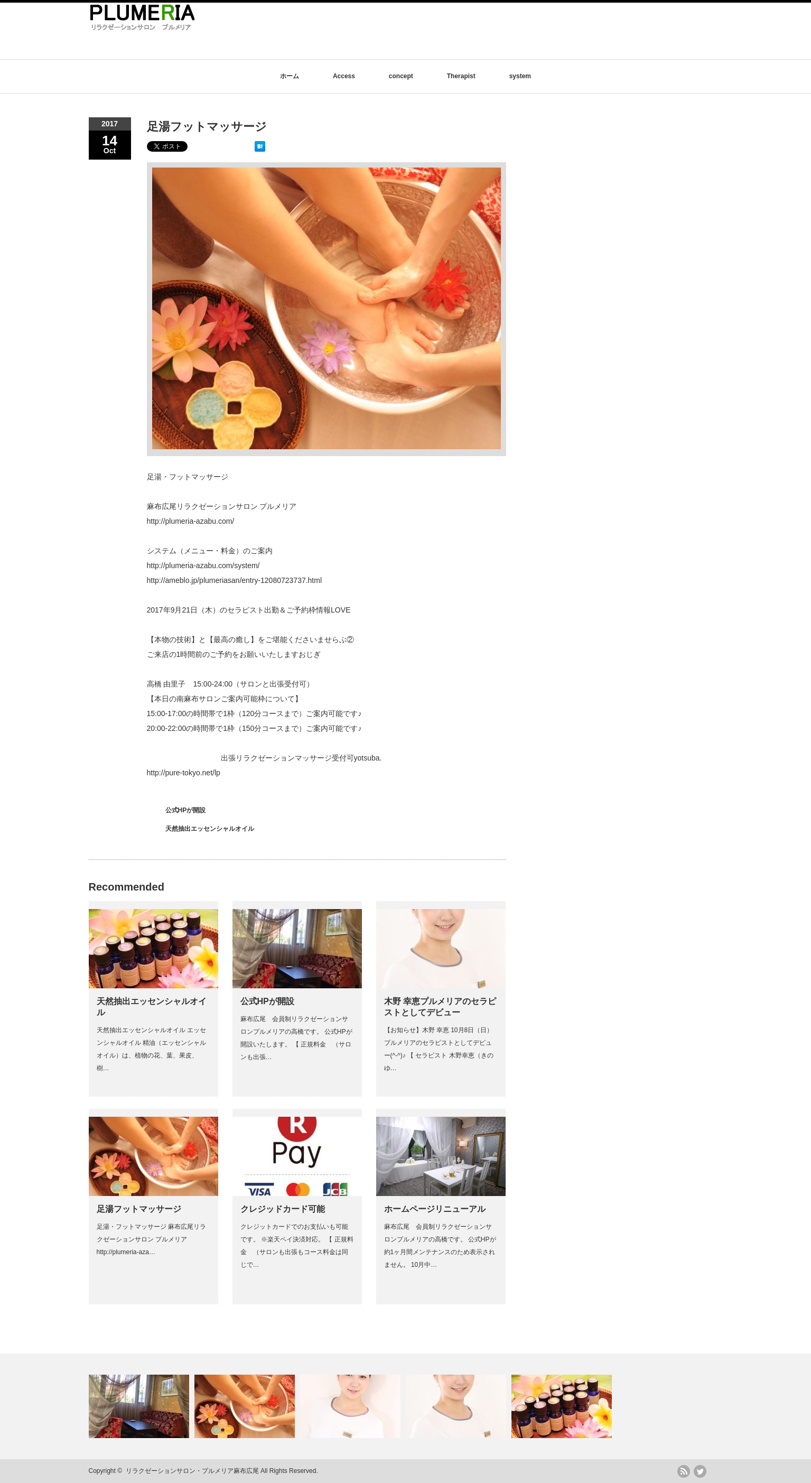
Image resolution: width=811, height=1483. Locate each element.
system (520, 76)
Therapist (461, 76)
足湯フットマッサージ (139, 1208)
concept (401, 76)
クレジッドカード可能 (282, 1208)
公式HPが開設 (185, 810)
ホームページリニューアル (435, 1208)
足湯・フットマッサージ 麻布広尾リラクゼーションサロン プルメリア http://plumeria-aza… (151, 1239)
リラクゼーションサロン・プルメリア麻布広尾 (192, 1471)
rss (683, 1471)
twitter (700, 1471)
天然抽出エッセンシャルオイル (209, 828)
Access (344, 76)
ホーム (289, 76)
